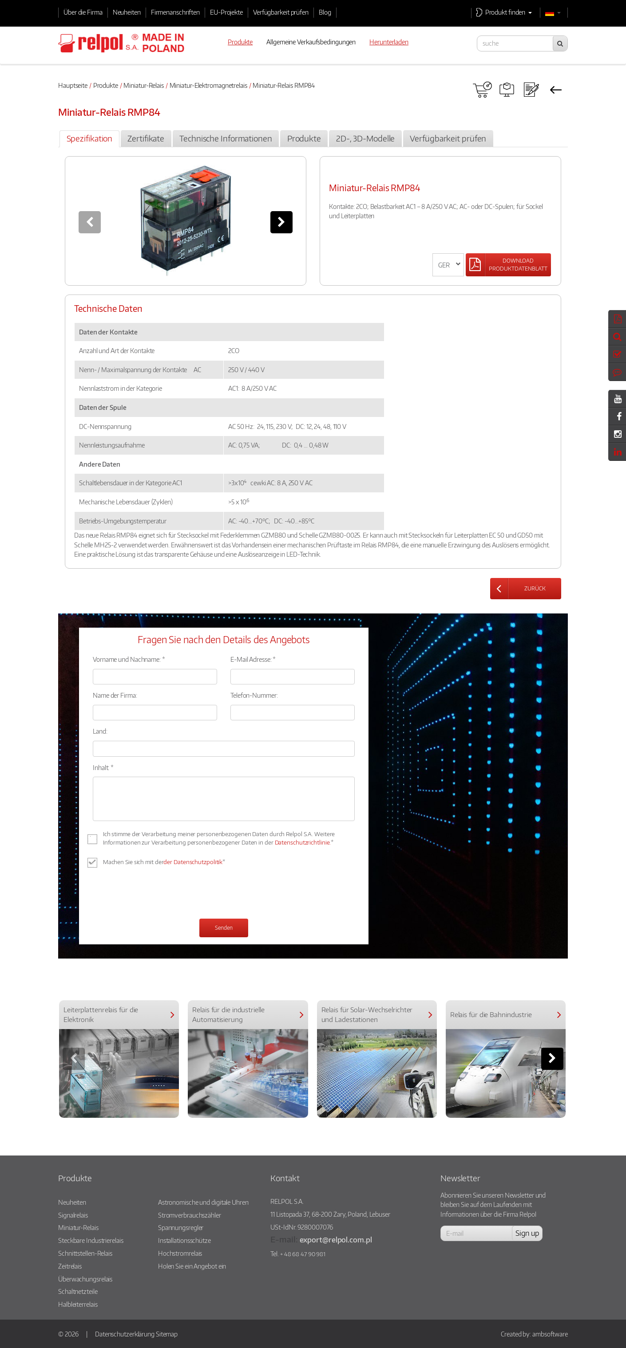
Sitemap (167, 1334)
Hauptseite (72, 85)
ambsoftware (550, 1334)
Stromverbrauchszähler (189, 1215)
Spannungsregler (181, 1227)
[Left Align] (508, 264)
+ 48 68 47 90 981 (302, 1254)
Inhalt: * (103, 767)
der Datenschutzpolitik (192, 861)
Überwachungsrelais (85, 1279)
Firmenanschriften (175, 12)
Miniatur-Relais (143, 85)
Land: (100, 731)
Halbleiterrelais (77, 1304)
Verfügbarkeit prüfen (281, 12)
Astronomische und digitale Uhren (203, 1202)
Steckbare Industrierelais (90, 1240)
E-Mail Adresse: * (253, 659)
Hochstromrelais (180, 1253)
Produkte (105, 85)
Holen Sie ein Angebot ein (192, 1266)
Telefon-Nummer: (254, 695)
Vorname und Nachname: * (129, 659)
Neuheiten (127, 12)
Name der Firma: (115, 695)
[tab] (89, 138)
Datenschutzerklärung (125, 1334)
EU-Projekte (226, 12)
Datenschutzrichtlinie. (303, 842)
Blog (325, 12)
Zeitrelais (70, 1266)
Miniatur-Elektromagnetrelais (208, 85)
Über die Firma (83, 12)
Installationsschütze (184, 1240)
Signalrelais (73, 1215)
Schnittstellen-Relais (85, 1253)
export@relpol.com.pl (336, 1239)
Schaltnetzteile (78, 1291)
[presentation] (160, 894)
